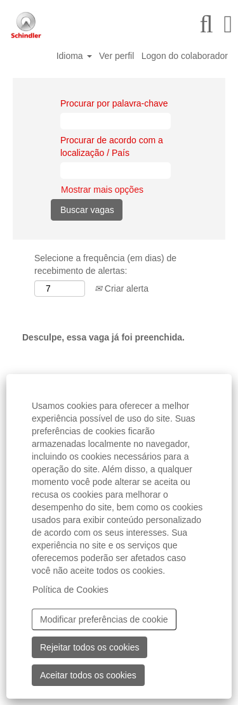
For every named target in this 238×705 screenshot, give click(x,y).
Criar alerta (122, 288)
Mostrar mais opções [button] (102, 189)
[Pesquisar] (206, 24)
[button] (228, 24)
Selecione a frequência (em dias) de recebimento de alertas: (105, 264)
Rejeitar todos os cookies (89, 647)
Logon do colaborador (185, 56)
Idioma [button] (74, 56)
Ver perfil (116, 56)
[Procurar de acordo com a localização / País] (115, 170)
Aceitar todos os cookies (88, 675)
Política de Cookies (70, 590)
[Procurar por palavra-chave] (115, 121)
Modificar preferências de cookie (104, 619)
